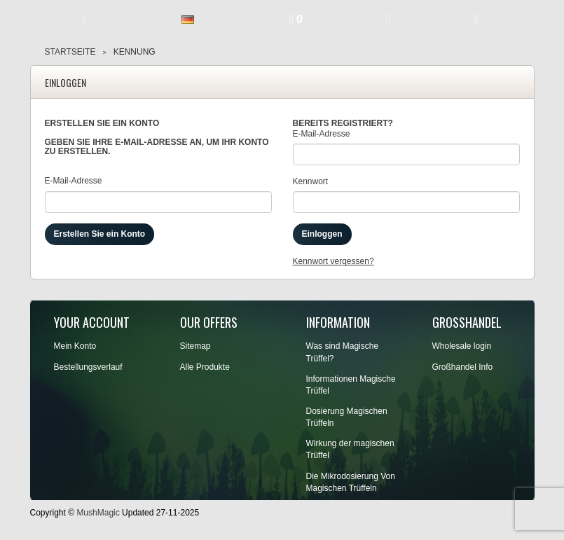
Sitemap (195, 346)
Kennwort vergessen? (333, 261)
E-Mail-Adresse (73, 181)
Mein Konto (75, 346)
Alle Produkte (205, 367)
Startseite (70, 52)
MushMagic (97, 513)
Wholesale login (462, 346)
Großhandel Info (462, 367)
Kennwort (311, 181)
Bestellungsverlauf (88, 367)
